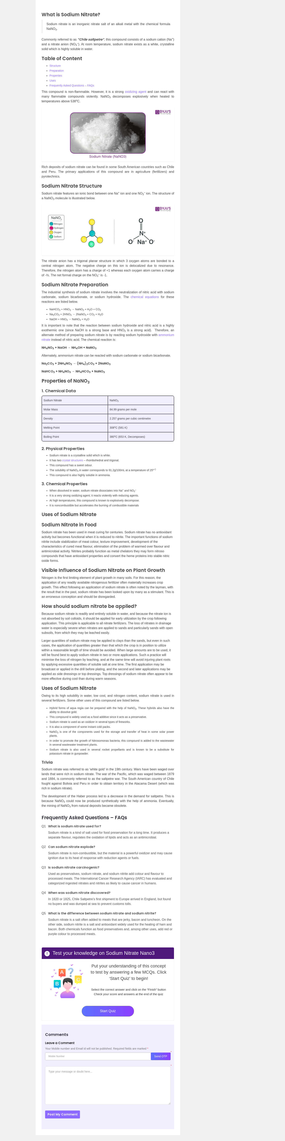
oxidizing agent (135, 91)
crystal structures (72, 460)
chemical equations (145, 297)
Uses (52, 80)
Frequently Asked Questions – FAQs (71, 85)
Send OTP (160, 1056)
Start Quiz (108, 1011)
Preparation (56, 70)
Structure (55, 65)
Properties (55, 75)
